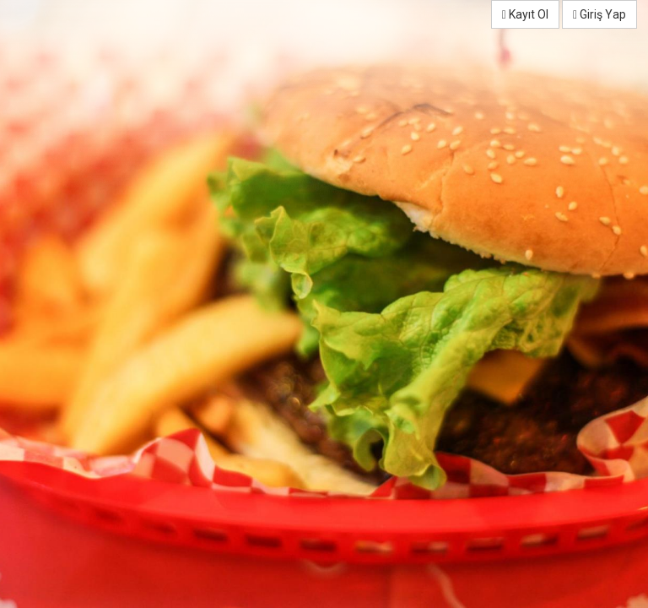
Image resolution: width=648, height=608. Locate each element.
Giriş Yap (599, 14)
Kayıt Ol (525, 14)
